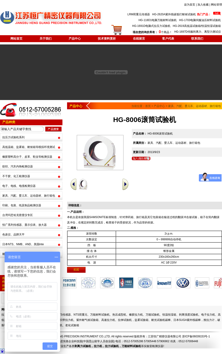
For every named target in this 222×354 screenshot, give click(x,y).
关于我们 (46, 38)
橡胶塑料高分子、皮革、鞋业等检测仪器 (27, 156)
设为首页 (189, 4)
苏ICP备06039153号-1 (196, 336)
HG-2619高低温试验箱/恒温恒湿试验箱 (197, 26)
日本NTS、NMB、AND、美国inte (23, 244)
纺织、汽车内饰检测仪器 (17, 166)
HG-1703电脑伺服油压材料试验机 (200, 20)
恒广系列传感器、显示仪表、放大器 (24, 224)
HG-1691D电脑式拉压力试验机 (151, 26)
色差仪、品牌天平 (13, 234)
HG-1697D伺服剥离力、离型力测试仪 (197, 31)
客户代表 (168, 38)
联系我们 (197, 38)
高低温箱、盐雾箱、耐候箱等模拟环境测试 (28, 147)
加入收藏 (203, 4)
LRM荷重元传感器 (138, 14)
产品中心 (75, 38)
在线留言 (139, 38)
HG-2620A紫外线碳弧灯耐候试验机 (174, 14)
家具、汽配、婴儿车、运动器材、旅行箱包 (28, 195)
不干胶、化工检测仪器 (16, 176)
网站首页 (16, 38)
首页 (148, 106)
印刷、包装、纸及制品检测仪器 (21, 205)
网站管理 (216, 4)
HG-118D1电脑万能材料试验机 (158, 20)
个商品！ (152, 32)
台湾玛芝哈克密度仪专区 (17, 215)
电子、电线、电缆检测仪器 (19, 186)
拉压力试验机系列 (13, 137)
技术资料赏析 (107, 38)
